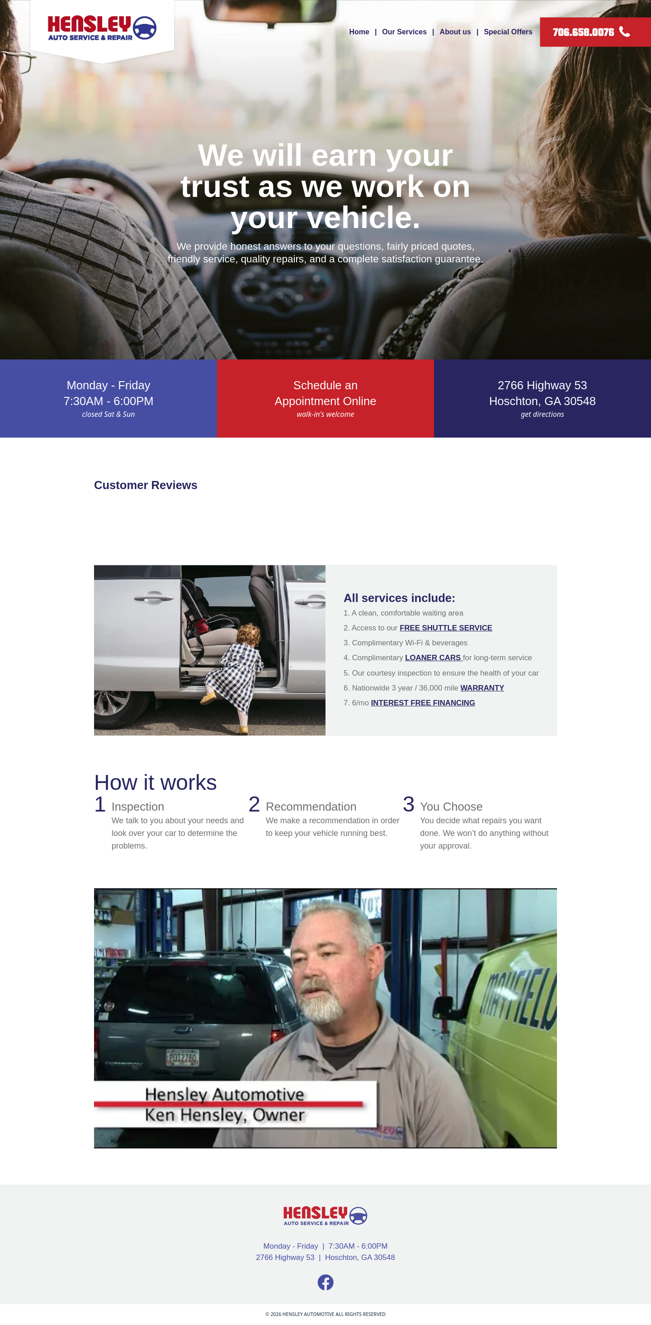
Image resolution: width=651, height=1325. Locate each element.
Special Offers (508, 32)
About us (455, 32)
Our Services (404, 32)
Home (359, 32)
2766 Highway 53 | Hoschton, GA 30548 (325, 1257)
